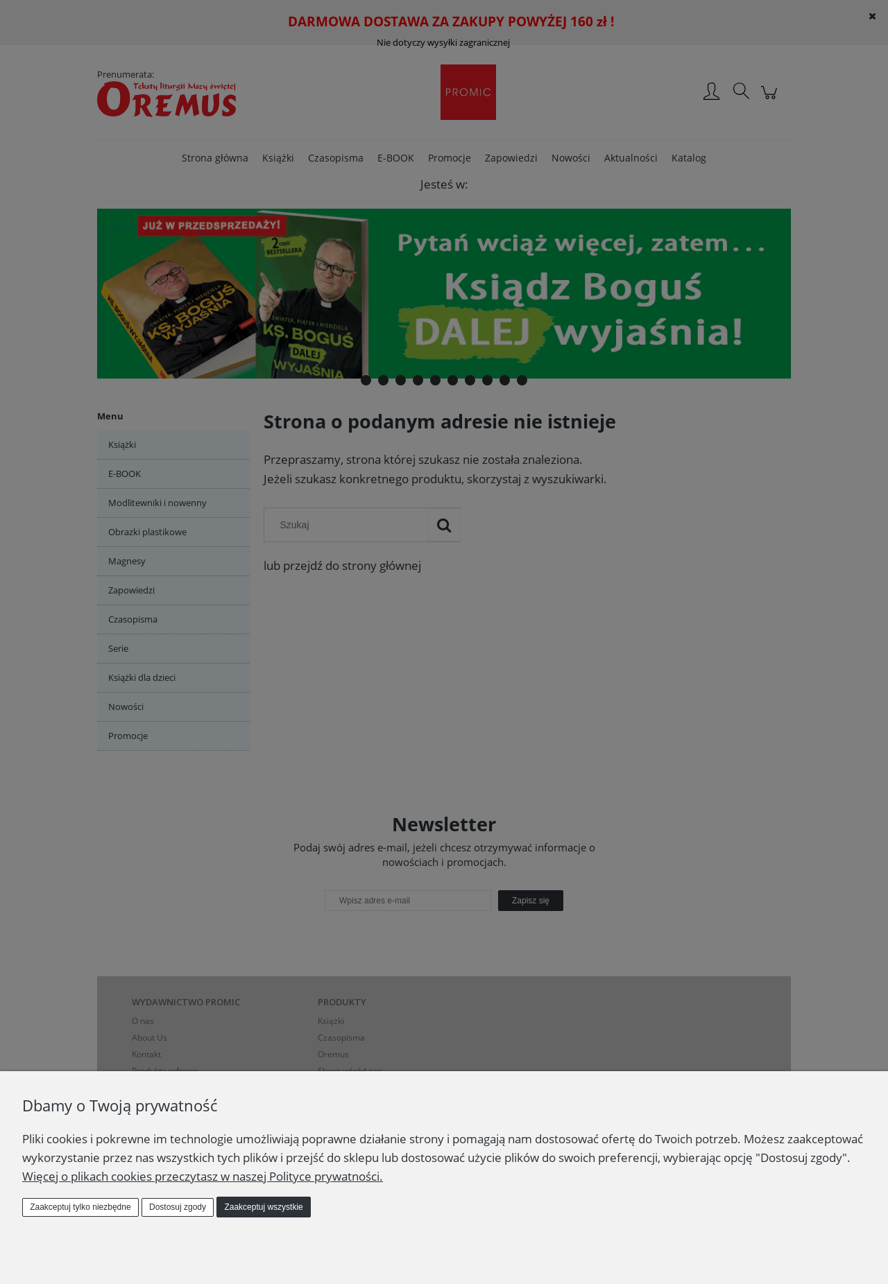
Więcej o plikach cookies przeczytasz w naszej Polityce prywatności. (202, 1176)
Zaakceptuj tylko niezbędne (80, 1207)
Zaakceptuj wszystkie (263, 1207)
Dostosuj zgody (177, 1207)
